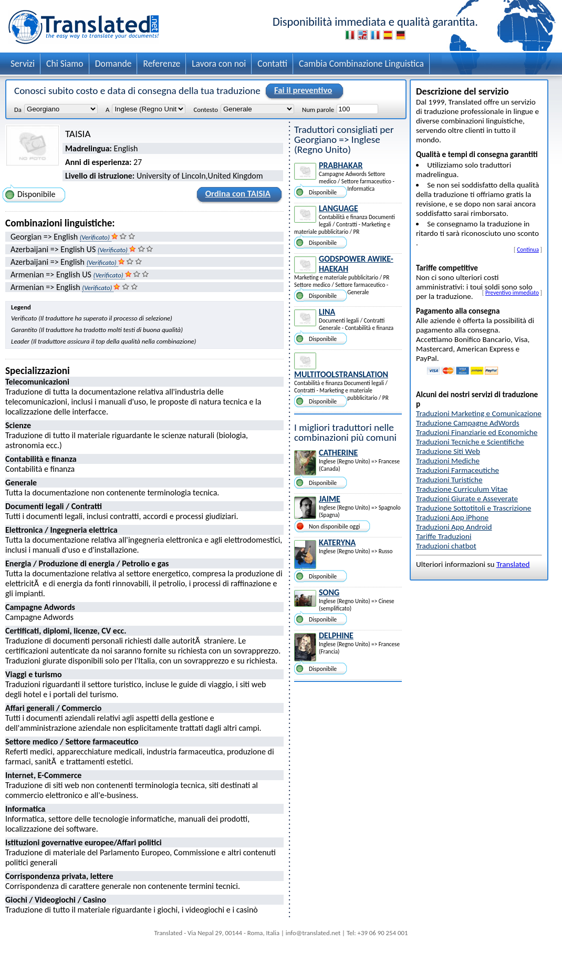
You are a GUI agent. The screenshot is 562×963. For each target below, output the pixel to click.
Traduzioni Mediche (448, 460)
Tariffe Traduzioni (443, 536)
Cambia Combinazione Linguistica (361, 63)
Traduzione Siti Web (448, 451)
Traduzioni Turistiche (449, 479)
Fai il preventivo (301, 90)
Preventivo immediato (512, 292)
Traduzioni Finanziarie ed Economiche (476, 432)
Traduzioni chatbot (446, 546)
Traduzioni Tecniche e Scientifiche (470, 442)
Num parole (318, 109)
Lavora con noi (219, 63)
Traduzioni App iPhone (452, 517)
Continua (528, 249)
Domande (113, 63)
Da (18, 109)
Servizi (23, 63)
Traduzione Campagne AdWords (467, 423)
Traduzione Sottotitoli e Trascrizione (473, 508)
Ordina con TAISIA (236, 195)
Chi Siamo (65, 63)
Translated (513, 564)
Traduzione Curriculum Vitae (462, 489)
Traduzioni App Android (454, 527)
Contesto (205, 109)
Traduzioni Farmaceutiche (457, 470)
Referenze (161, 63)
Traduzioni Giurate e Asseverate (467, 498)
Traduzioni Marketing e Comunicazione (479, 413)
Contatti (272, 63)
